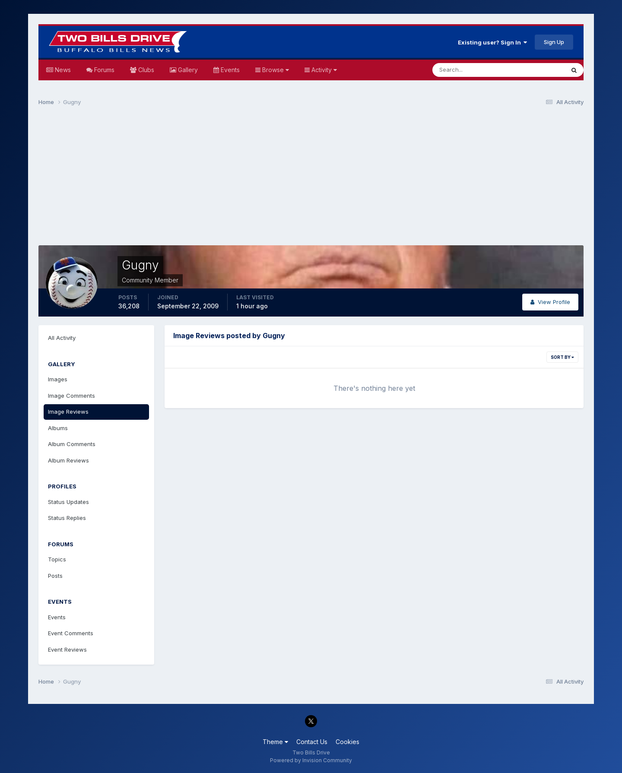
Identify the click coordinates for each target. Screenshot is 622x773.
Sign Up (554, 41)
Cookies (347, 741)
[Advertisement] (311, 179)
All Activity (62, 337)
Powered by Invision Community (311, 760)
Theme (275, 741)
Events (229, 69)
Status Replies (67, 517)
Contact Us (311, 741)
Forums (103, 69)
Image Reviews (68, 411)
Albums (58, 428)
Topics (57, 559)
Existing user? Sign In (492, 42)
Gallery (187, 69)
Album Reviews (68, 460)
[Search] (470, 70)
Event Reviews (67, 649)
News (62, 69)
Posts (55, 575)
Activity (323, 69)
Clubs (145, 69)
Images (57, 379)
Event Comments (70, 633)
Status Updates (68, 501)
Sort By (562, 357)
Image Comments (71, 395)
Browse (274, 69)
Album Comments (71, 443)
